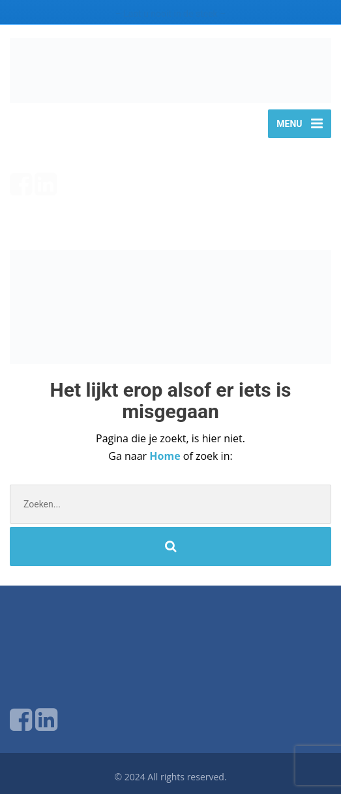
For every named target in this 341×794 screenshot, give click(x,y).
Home (166, 456)
